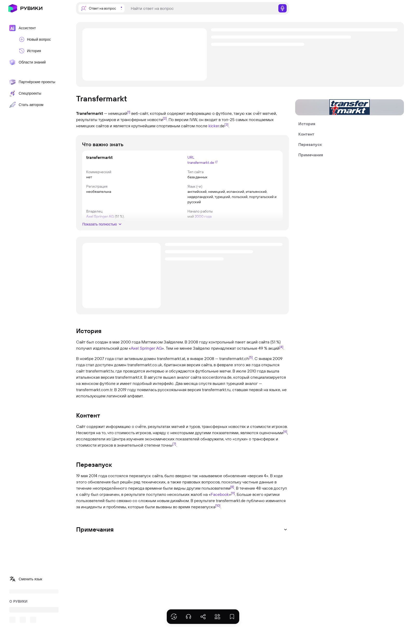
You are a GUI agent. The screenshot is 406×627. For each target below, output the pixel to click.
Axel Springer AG (146, 348)
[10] (217, 505)
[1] (128, 112)
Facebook (220, 494)
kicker (213, 125)
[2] (165, 118)
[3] (226, 124)
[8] (232, 487)
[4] (281, 347)
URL (190, 157)
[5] (251, 357)
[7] (174, 444)
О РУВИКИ (18, 601)
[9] (233, 493)
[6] (285, 431)
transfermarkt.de (200, 162)
